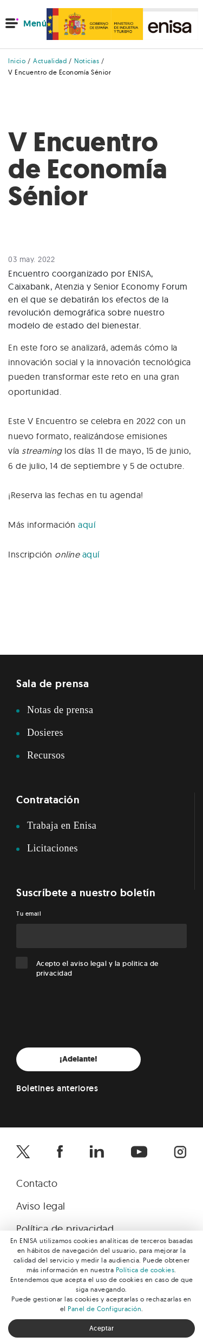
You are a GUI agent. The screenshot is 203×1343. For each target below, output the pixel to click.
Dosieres (45, 732)
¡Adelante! (78, 1059)
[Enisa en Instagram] (180, 1151)
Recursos (46, 755)
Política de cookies (145, 1270)
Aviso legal (41, 1206)
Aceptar (101, 1328)
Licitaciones (52, 848)
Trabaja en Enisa (61, 825)
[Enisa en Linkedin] (96, 1151)
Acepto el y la (97, 968)
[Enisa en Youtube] (139, 1152)
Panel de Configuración (104, 1309)
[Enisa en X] (23, 1151)
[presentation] (98, 1013)
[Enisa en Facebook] (60, 1151)
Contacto (36, 1183)
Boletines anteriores (57, 1088)
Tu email (28, 913)
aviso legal (88, 963)
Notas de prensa (60, 709)
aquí (86, 524)
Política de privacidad (65, 1229)
